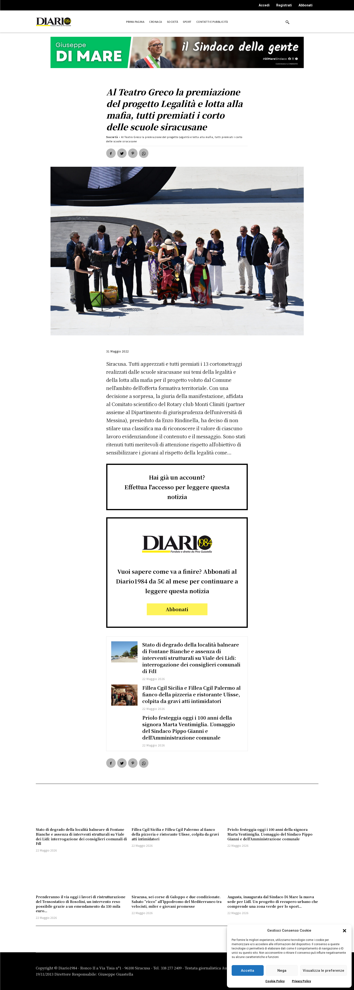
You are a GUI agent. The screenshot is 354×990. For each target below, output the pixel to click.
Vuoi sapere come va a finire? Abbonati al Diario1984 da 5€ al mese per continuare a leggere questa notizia (177, 581)
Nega (281, 970)
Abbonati (306, 5)
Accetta (247, 970)
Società (112, 137)
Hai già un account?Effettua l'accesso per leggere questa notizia (177, 487)
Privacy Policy (301, 981)
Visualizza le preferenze (323, 970)
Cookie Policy (275, 981)
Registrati (284, 5)
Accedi (264, 5)
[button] (344, 930)
